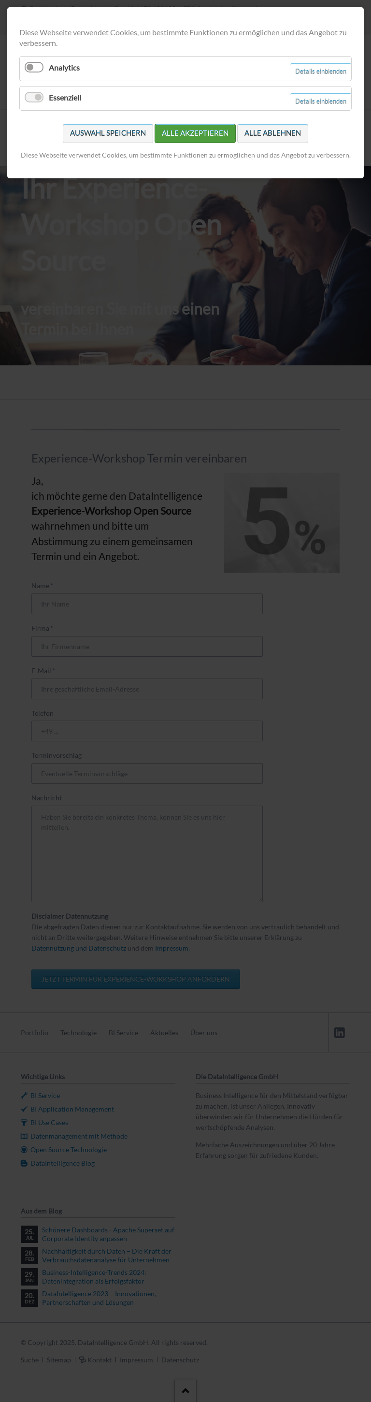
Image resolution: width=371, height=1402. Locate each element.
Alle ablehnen (272, 133)
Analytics (64, 67)
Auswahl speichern (108, 133)
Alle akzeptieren (195, 133)
